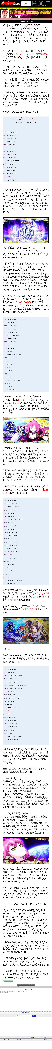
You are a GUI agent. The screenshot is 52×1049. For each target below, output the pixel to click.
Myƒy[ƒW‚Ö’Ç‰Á (26, 1012)
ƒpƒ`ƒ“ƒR (19, 1037)
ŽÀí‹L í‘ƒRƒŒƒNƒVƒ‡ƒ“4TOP (26, 987)
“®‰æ (45, 1037)
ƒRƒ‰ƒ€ (32, 1037)
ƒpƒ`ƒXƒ (6, 1037)
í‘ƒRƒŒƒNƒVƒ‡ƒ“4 (26, 19)
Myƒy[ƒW (41, 3)
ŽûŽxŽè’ (34, 3)
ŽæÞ (32, 1039)
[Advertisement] (26, 1002)
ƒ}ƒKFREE (45, 1039)
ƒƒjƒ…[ (48, 3)
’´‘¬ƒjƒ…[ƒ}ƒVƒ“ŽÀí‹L (26, 989)
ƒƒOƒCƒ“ (26, 3)
